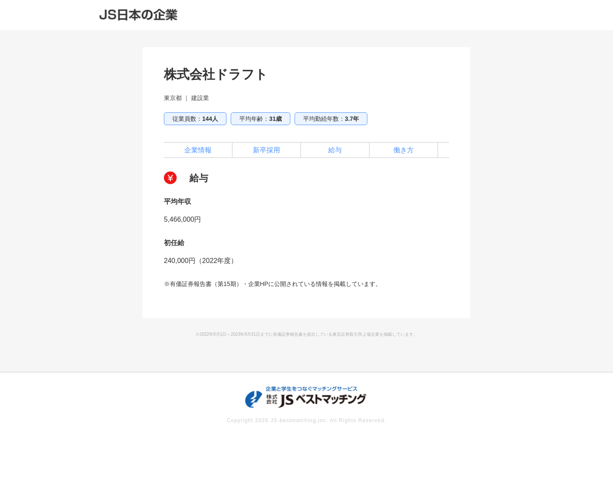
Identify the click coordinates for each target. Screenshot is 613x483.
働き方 (403, 150)
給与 (335, 150)
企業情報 (198, 150)
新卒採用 (266, 150)
